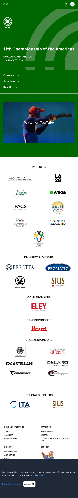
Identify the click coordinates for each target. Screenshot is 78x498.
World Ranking (47, 432)
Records (44, 435)
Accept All (29, 483)
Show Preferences (11, 483)
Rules (6, 458)
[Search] (66, 4)
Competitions (10, 438)
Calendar (8, 435)
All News (8, 432)
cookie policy (38, 475)
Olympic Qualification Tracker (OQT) (54, 439)
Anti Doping (9, 455)
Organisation (10, 452)
